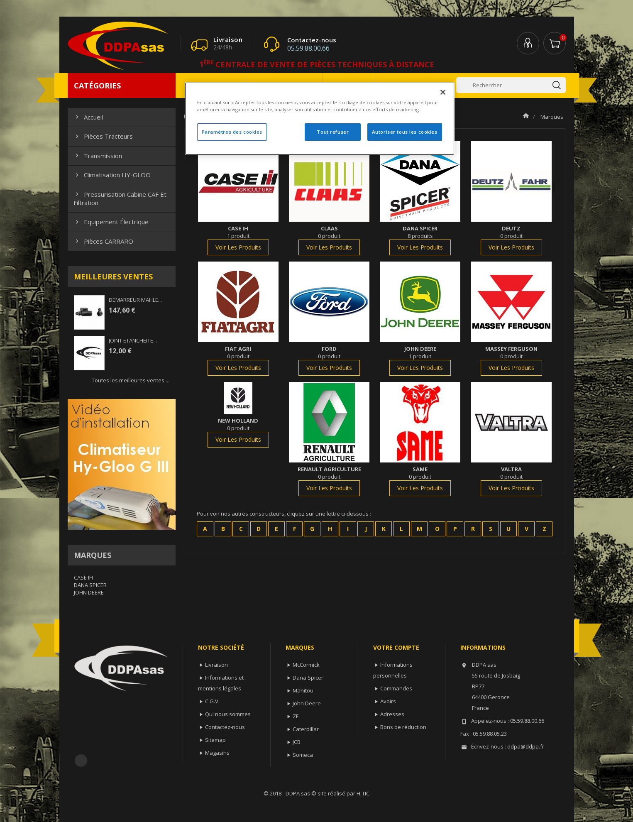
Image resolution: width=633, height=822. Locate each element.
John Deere (307, 703)
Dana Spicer (308, 677)
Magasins (217, 752)
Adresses (392, 714)
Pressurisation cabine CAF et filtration (119, 198)
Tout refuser (333, 132)
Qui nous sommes (228, 714)
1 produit (238, 236)
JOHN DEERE (89, 592)
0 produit (329, 236)
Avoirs (388, 701)
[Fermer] (443, 92)
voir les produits (238, 247)
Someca (303, 754)
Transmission (97, 156)
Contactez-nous (225, 727)
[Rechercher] (511, 85)
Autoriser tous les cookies (404, 132)
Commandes (396, 688)
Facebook (81, 760)
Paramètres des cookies (232, 132)
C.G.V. (212, 701)
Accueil (88, 117)
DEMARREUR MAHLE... (135, 299)
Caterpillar (306, 729)
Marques (92, 555)
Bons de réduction (403, 727)
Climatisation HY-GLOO (112, 175)
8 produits (420, 236)
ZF (295, 716)
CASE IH (83, 577)
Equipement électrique (111, 222)
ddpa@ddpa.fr (525, 746)
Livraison (216, 664)
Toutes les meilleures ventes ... (130, 380)
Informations (483, 647)
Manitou (303, 690)
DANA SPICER (90, 585)
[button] (205, 528)
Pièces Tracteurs (103, 136)
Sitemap (215, 740)
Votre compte (396, 647)
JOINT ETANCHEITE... (133, 340)
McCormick (306, 664)
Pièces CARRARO (103, 241)
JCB (297, 742)
